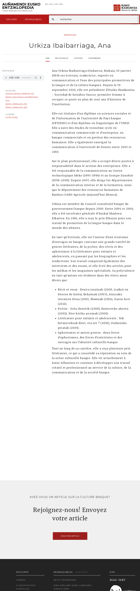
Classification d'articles (25, 587)
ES (46, 4)
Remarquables (33, 19)
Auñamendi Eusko (21, 7)
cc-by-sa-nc (12, 117)
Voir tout (82, 572)
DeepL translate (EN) (16, 107)
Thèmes (21, 580)
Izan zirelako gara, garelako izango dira (73, 587)
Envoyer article (70, 536)
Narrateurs (70, 35)
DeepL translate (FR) (16, 104)
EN (61, 4)
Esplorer (11, 19)
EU (51, 4)
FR (56, 4)
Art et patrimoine (65, 580)
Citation (78, 58)
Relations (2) (61, 58)
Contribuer (94, 58)
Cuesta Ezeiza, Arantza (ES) (20, 93)
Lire (48, 58)
